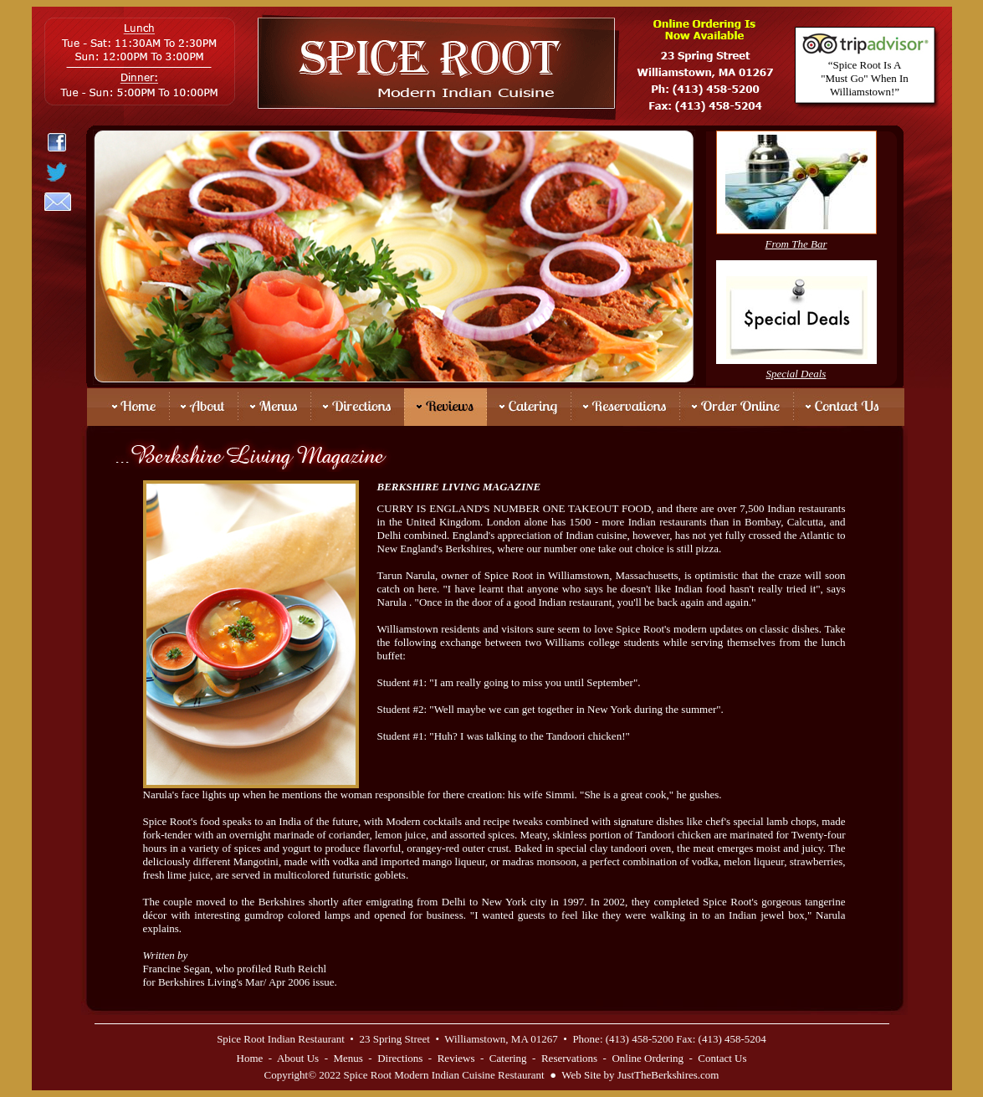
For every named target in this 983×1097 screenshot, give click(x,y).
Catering (508, 1058)
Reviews (456, 1058)
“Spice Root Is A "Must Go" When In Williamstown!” (865, 78)
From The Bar (796, 244)
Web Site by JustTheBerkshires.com (640, 1075)
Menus (347, 1058)
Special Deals (796, 373)
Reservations (569, 1058)
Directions (399, 1058)
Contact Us (722, 1058)
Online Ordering (647, 1058)
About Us (298, 1058)
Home (250, 1058)
